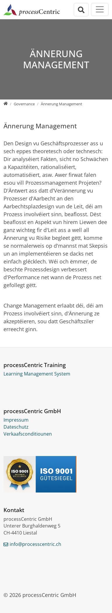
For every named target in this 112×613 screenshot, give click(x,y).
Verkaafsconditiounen (28, 434)
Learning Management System (37, 374)
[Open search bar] (81, 10)
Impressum (16, 420)
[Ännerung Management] (61, 103)
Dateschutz (16, 427)
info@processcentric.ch (35, 544)
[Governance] (24, 103)
